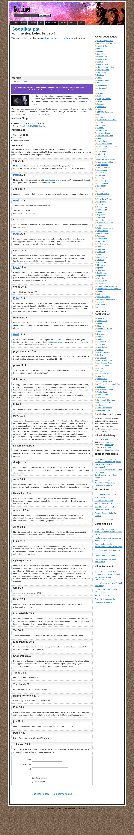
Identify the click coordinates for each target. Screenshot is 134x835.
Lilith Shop (101, 175)
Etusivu (14, 23)
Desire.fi (100, 101)
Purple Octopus (103, 233)
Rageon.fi (101, 236)
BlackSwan (101, 72)
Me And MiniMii (103, 194)
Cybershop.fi (102, 88)
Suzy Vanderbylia (104, 402)
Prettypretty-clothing (105, 389)
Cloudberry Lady (103, 85)
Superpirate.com (103, 276)
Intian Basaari (102, 149)
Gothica (100, 122)
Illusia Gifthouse (103, 352)
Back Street (101, 54)
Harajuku (100, 128)
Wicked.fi (100, 302)
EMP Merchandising (105, 112)
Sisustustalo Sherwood (106, 400)
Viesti (28, 769)
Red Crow (101, 241)
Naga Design (102, 210)
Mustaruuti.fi (102, 207)
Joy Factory (101, 151)
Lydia (16, 267)
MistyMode (101, 202)
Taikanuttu (101, 405)
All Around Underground (106, 43)
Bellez (99, 323)
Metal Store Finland (104, 199)
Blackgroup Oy (103, 70)
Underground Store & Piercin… (109, 289)
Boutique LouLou (53, 38)
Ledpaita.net (102, 170)
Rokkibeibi (101, 252)
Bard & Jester (102, 59)
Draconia (100, 104)
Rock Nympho (102, 244)
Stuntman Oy (102, 270)
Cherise (100, 83)
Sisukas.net (101, 262)
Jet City (100, 355)
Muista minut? (39, 782)
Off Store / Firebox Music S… (108, 384)
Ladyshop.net (102, 165)
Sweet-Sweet (102, 281)
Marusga (100, 191)
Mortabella (101, 371)
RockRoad (101, 249)
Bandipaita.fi (102, 321)
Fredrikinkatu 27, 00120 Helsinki (32, 126)
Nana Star (101, 376)
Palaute (73, 23)
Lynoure (100, 368)
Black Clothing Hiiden (105, 67)
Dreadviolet (101, 107)
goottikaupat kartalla (53, 180)
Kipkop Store (102, 157)
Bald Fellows (102, 56)
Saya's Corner (102, 257)
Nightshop (101, 215)
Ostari (99, 225)
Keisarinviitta (102, 154)
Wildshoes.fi (102, 304)
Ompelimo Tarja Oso (105, 223)
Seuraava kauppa (63, 794)
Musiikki (63, 23)
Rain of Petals (102, 239)
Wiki (41, 23)
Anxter (99, 49)
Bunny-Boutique (103, 80)
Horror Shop (102, 141)
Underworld (101, 291)
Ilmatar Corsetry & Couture (107, 146)
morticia (24, 81)
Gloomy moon (102, 117)
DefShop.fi (101, 96)
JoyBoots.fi (101, 358)
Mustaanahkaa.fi (103, 373)
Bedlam (100, 62)
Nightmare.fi (102, 379)
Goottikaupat (51, 23)
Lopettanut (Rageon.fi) (103, 485)
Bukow (99, 78)
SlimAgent (101, 265)
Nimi (29, 760)
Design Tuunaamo (104, 99)
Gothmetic (101, 125)
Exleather (100, 115)
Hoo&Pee (101, 138)
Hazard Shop (102, 347)
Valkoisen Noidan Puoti (106, 299)
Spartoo (100, 268)
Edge (99, 109)
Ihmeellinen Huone (104, 144)
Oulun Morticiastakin (56, 342)
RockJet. (100, 247)
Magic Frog (101, 186)
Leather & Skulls (103, 366)
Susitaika (100, 278)
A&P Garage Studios (105, 41)
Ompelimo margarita (105, 220)
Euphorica (101, 339)
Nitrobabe (101, 217)
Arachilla (100, 318)
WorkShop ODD (103, 410)
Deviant (100, 337)
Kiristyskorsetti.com (104, 360)
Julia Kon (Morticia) (102, 480)
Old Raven (101, 387)
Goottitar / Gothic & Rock (106, 120)
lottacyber (68, 38)
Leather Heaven (103, 167)
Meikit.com (101, 196)
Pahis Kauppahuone (105, 228)
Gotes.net (101, 344)
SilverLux (100, 260)
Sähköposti (26, 764)
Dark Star (100, 331)
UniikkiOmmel (102, 294)
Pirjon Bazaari (102, 231)
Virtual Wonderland (104, 408)
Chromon (100, 326)
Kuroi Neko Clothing (105, 162)
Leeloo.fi (100, 173)
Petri (16, 175)
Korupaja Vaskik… (112, 450)
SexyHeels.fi (102, 397)
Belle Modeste (102, 64)
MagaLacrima (102, 183)
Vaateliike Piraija (103, 297)
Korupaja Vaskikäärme (106, 159)
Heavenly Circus (103, 133)
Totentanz (101, 283)
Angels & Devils (103, 46)
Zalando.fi (101, 307)
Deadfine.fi (101, 93)
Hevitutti (100, 350)
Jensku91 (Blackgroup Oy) (105, 483)
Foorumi (33, 23)
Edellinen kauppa (41, 794)
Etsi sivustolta (45, 15)
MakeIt (99, 188)
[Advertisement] (52, 57)
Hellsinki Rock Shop (105, 136)
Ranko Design (102, 392)
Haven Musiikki (103, 130)
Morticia (100, 204)
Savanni (100, 254)
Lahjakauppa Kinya (104, 363)
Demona (100, 334)
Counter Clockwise (104, 329)
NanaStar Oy (102, 212)
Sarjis (81, 23)
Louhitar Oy (101, 181)
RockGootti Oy (102, 395)
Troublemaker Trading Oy (107, 286)
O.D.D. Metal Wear (104, 381)
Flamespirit (101, 342)
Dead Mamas (102, 91)
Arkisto (23, 23)
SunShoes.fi (102, 273)
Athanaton (101, 51)
